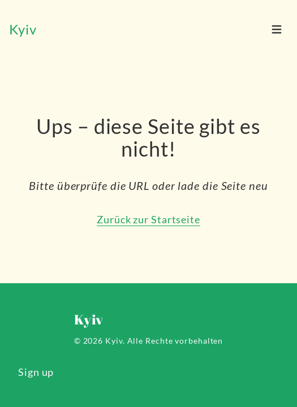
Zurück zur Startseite (148, 219)
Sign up (36, 372)
